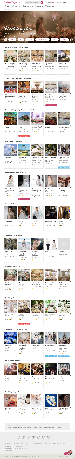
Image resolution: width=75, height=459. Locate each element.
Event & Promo (49, 6)
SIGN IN (54, 2)
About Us (31, 456)
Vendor (7, 6)
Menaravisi (25, 456)
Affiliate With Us (23, 443)
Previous (3, 39)
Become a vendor (15, 443)
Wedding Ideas (16, 6)
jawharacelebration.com (10, 448)
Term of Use (67, 456)
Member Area (8, 443)
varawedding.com (18, 446)
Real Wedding (39, 6)
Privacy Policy (60, 456)
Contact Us (36, 456)
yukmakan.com (8, 450)
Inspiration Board (28, 6)
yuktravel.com (20, 448)
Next (72, 39)
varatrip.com (27, 448)
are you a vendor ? (62, 2)
